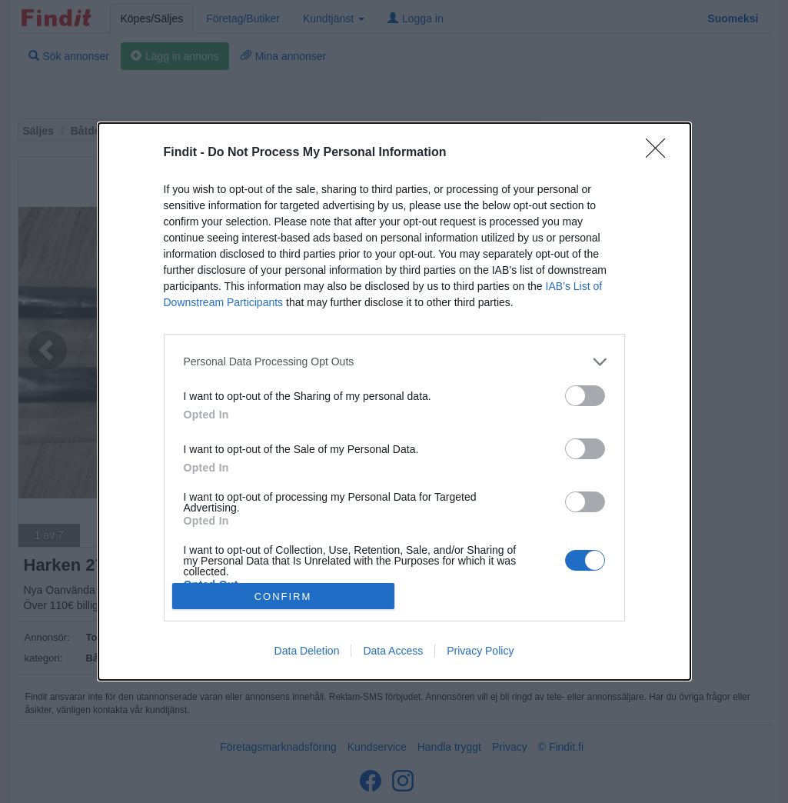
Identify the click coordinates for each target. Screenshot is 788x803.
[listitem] (394, 362)
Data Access (393, 651)
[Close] (660, 153)
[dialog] (394, 401)
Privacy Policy (480, 651)
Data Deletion (307, 651)
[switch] (585, 395)
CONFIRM (283, 595)
